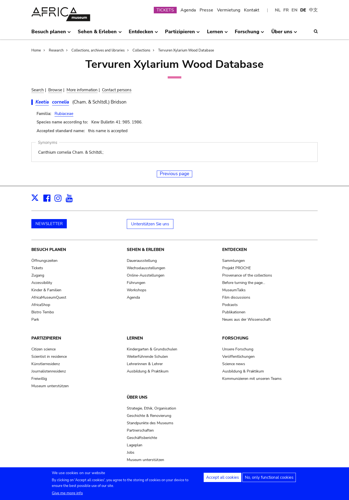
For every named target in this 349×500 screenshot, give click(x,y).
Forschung (235, 338)
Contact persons (116, 90)
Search (37, 90)
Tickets (37, 268)
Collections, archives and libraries (98, 50)
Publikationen (233, 312)
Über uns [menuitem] (284, 33)
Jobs (130, 452)
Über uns (137, 397)
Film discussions (236, 297)
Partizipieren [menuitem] (182, 33)
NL (278, 10)
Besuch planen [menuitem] (51, 33)
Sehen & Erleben (145, 249)
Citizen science (43, 349)
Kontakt (251, 10)
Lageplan (134, 445)
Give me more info (67, 496)
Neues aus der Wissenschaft (246, 319)
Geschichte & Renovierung (149, 415)
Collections (141, 50)
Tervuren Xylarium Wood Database (186, 50)
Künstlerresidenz (45, 363)
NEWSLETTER (49, 223)
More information (82, 90)
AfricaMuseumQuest (48, 297)
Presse (206, 10)
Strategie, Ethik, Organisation (151, 408)
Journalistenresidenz (48, 371)
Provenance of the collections (247, 275)
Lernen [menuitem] (217, 33)
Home (36, 50)
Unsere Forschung (237, 349)
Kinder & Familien (46, 290)
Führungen (136, 282)
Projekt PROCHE (236, 268)
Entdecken (234, 249)
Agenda (188, 10)
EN (294, 10)
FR (286, 10)
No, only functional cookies (269, 480)
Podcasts (230, 304)
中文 (313, 10)
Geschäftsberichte (142, 437)
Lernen (135, 338)
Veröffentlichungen (238, 356)
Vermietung (228, 10)
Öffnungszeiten (44, 260)
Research (56, 50)
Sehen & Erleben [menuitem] (100, 33)
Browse (55, 90)
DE (303, 10)
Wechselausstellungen (146, 268)
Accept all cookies (222, 480)
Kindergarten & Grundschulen (152, 349)
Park (35, 319)
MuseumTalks (234, 290)
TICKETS (165, 10)
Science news (233, 363)
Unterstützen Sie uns (150, 224)
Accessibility (41, 282)
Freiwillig (39, 378)
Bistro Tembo (42, 312)
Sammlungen (233, 260)
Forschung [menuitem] (249, 33)
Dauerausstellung (142, 260)
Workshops (136, 290)
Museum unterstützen (50, 386)
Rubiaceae (64, 113)
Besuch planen (48, 249)
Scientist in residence (49, 356)
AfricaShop (40, 304)
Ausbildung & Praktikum (148, 371)
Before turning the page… (243, 282)
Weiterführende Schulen (147, 356)
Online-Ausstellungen (145, 275)
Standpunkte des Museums (150, 423)
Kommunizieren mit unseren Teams (252, 378)
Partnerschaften (140, 430)
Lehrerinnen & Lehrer (145, 363)
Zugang (37, 275)
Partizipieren (46, 338)
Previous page (174, 174)
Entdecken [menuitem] (143, 33)
